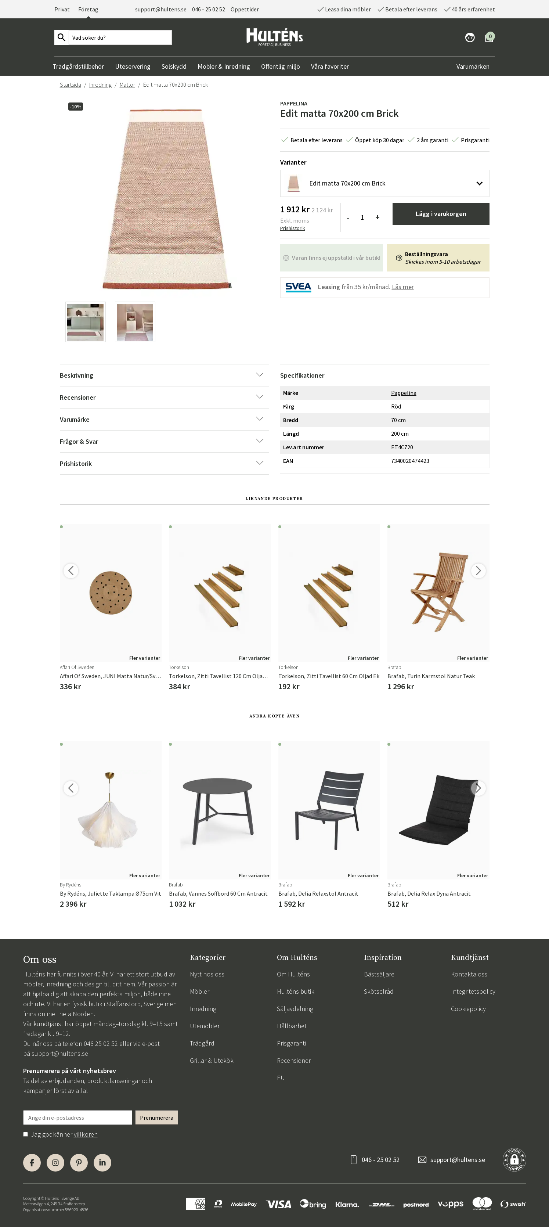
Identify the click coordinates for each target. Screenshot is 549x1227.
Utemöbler (205, 1026)
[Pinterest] (79, 1163)
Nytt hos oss (207, 974)
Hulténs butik (295, 991)
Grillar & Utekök (212, 1060)
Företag (88, 9)
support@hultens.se (161, 9)
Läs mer (403, 287)
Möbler (199, 991)
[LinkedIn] (102, 1163)
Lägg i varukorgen (441, 213)
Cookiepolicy (468, 1008)
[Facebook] (32, 1163)
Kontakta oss (469, 974)
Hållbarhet (292, 1026)
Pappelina (293, 103)
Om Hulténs (293, 974)
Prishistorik (292, 228)
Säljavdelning (295, 1008)
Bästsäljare (379, 974)
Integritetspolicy (473, 991)
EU (281, 1077)
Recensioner (294, 1060)
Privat (62, 9)
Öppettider (245, 9)
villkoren (86, 1134)
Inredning (100, 84)
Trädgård (202, 1043)
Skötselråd (379, 991)
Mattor (127, 84)
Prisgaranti (291, 1043)
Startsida (70, 84)
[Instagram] (55, 1163)
